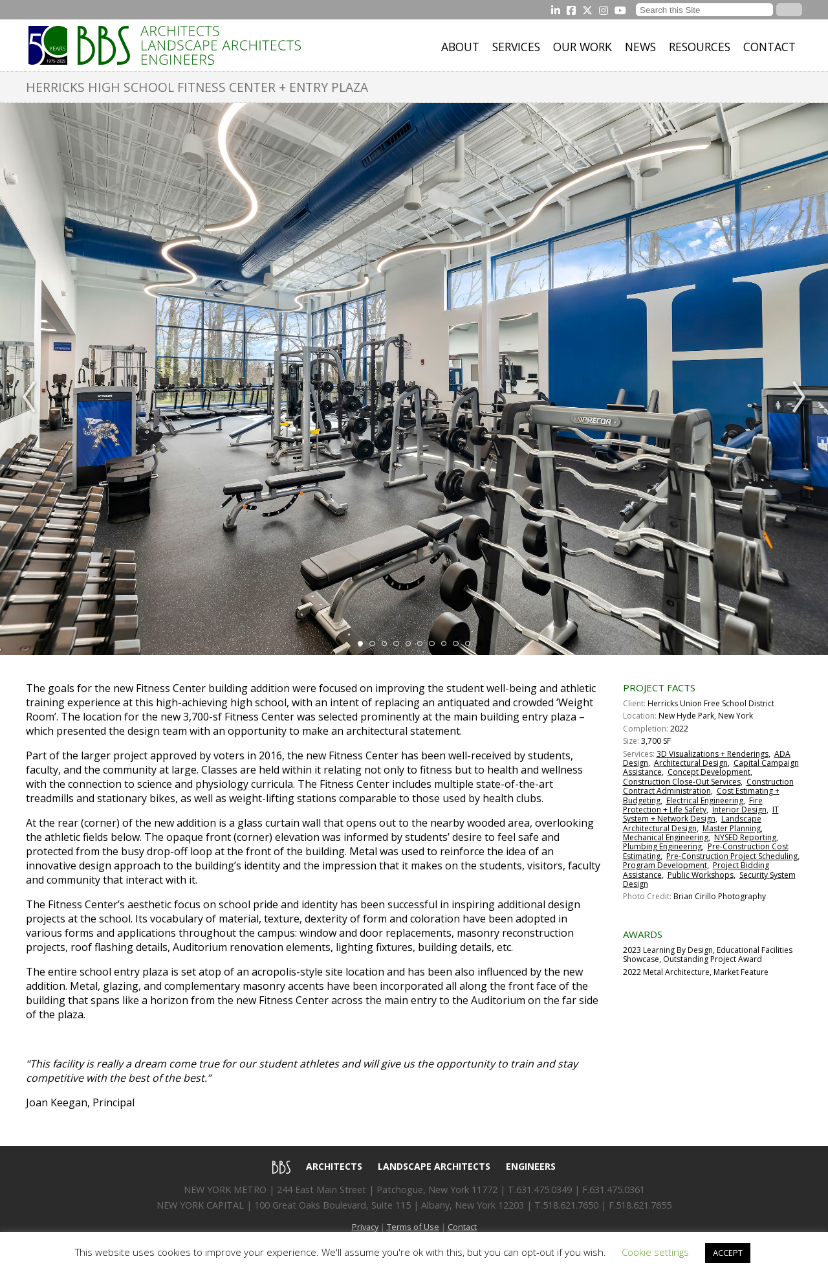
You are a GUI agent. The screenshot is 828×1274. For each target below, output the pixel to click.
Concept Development (709, 771)
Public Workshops (701, 874)
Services (516, 46)
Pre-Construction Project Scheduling (732, 856)
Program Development (665, 865)
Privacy (365, 1227)
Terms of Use (413, 1227)
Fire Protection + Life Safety (693, 805)
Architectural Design (691, 762)
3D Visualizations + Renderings (712, 753)
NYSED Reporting (745, 837)
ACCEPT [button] (728, 1252)
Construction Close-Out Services (682, 781)
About (460, 46)
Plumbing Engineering (662, 846)
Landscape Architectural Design (692, 823)
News (640, 46)
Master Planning (732, 828)
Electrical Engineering (704, 800)
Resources (699, 46)
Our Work (582, 46)
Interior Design (739, 809)
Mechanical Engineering (665, 837)
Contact (769, 46)
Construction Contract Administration (708, 786)
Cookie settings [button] (655, 1252)
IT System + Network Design (701, 814)
